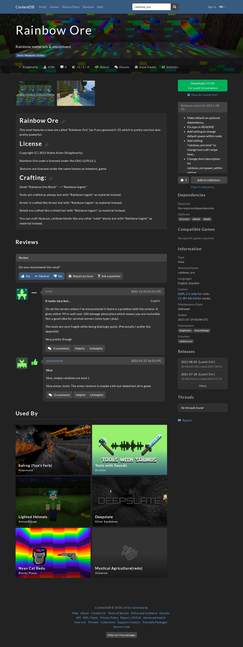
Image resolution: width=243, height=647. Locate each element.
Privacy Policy (109, 617)
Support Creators (129, 622)
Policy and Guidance (144, 613)
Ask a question (109, 276)
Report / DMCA (130, 617)
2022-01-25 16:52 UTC (146, 360)
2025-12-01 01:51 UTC (146, 291)
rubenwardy (139, 607)
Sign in (212, 7)
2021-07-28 (201, 376)
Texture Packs (71, 7)
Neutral (42, 276)
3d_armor (184, 219)
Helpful (80, 348)
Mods (43, 7)
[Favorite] (183, 180)
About (84, 613)
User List (80, 622)
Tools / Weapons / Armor (30, 55)
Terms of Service (118, 613)
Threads (93, 622)
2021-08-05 (201, 364)
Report (185, 420)
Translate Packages (154, 622)
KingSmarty (185, 330)
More (202, 385)
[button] (222, 7)
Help (100, 7)
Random (88, 7)
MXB (48, 291)
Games (54, 7)
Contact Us (98, 613)
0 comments (58, 348)
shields (207, 219)
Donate (164, 613)
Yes (25, 276)
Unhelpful (96, 348)
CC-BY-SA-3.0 (187, 298)
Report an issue (81, 276)
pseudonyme (54, 360)
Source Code (121, 626)
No (58, 276)
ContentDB (25, 7)
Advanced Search (154, 617)
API (78, 617)
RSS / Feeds (90, 617)
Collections (108, 622)
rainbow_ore (185, 341)
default (196, 219)
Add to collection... (209, 180)
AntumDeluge (202, 330)
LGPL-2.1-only (187, 293)
